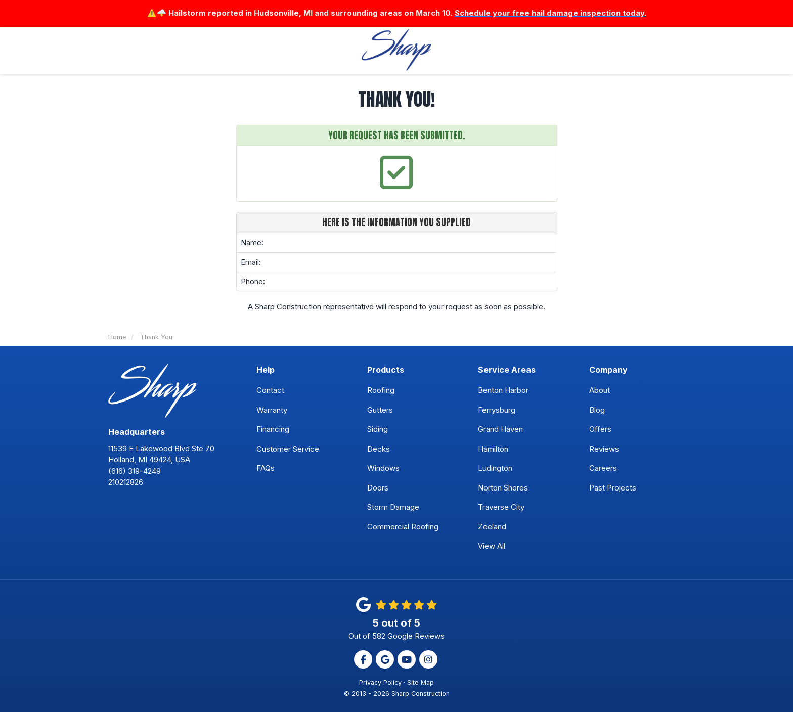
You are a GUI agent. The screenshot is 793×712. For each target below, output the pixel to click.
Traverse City (501, 507)
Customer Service (287, 449)
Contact (270, 390)
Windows (383, 468)
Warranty (271, 410)
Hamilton (493, 449)
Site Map (420, 682)
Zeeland (492, 526)
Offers (600, 429)
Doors (377, 488)
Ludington (495, 468)
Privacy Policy (380, 682)
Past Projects (612, 488)
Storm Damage (393, 507)
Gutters (380, 410)
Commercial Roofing (402, 526)
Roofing (380, 390)
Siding (377, 429)
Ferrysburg (496, 410)
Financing (272, 429)
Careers (603, 468)
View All (491, 546)
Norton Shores (503, 488)
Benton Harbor (503, 390)
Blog (597, 410)
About (599, 390)
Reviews (604, 449)
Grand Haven (500, 429)
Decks (378, 449)
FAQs (265, 468)
